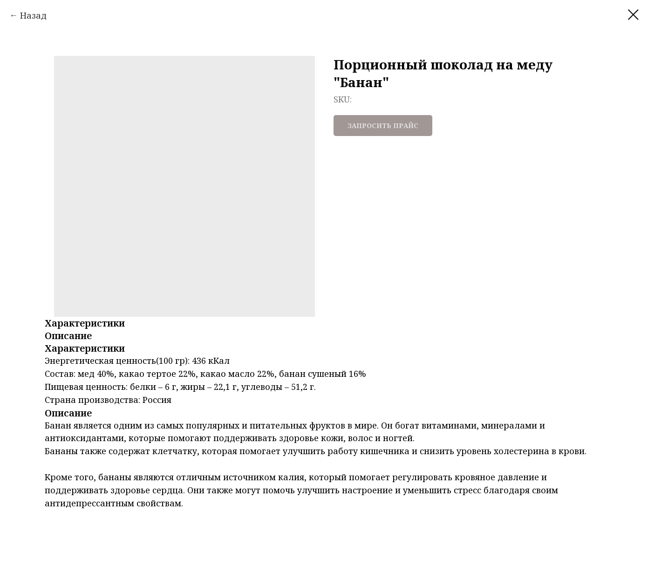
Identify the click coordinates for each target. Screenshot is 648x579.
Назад (33, 15)
